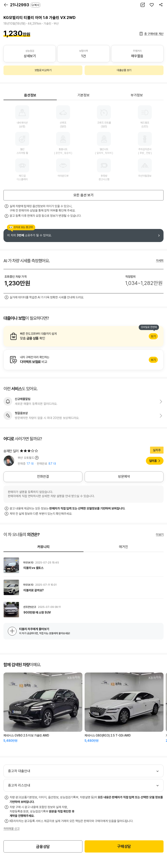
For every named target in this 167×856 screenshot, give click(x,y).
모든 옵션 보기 (83, 195)
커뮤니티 (43, 547)
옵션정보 (30, 95)
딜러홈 (153, 460)
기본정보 (83, 95)
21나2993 (25, 4)
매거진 (123, 547)
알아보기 (83, 336)
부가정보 (137, 95)
